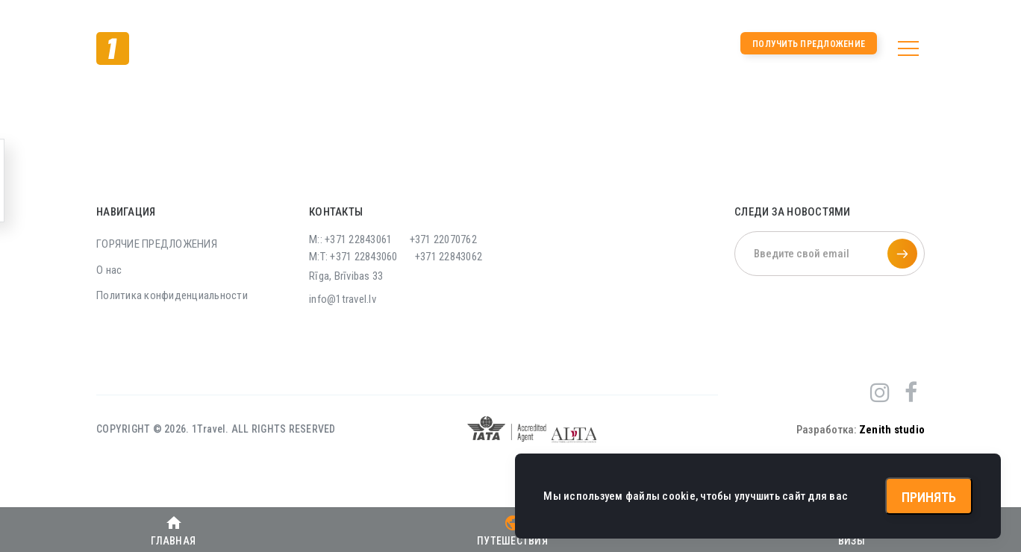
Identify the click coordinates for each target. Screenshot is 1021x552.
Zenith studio (892, 429)
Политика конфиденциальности (172, 295)
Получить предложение (808, 44)
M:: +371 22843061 (350, 239)
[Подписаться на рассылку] (902, 254)
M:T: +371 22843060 (353, 256)
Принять (929, 497)
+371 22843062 (448, 256)
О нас (109, 270)
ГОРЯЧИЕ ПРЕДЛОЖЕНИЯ (156, 244)
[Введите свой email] (829, 253)
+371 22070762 (443, 239)
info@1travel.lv (342, 299)
